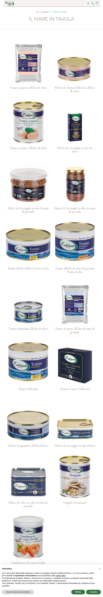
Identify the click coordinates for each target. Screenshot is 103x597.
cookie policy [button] (60, 576)
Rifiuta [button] (78, 592)
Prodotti (45, 12)
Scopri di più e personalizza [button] (18, 592)
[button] (100, 569)
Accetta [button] (93, 592)
